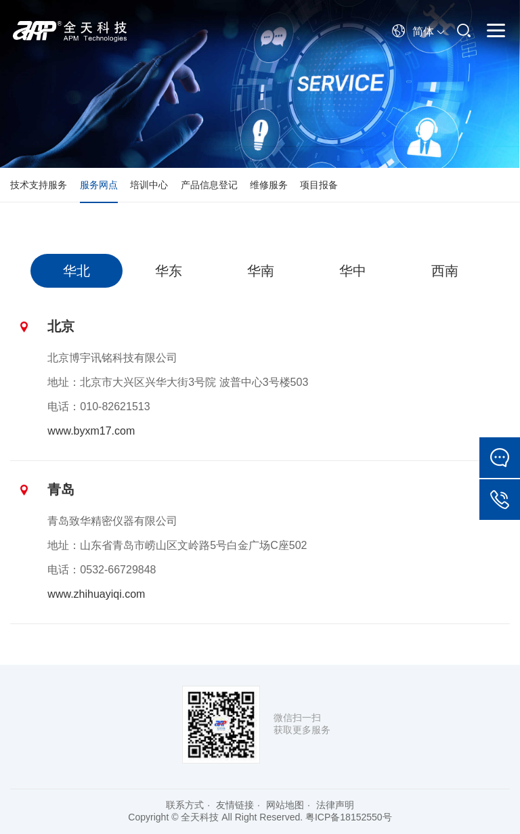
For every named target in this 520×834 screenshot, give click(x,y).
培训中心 (149, 184)
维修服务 (269, 184)
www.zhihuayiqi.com (96, 594)
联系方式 (185, 804)
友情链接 (235, 804)
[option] (76, 270)
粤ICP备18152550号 (348, 817)
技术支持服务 (38, 184)
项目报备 (319, 184)
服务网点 (99, 184)
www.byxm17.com (91, 431)
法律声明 (335, 804)
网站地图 (285, 804)
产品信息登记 (209, 184)
